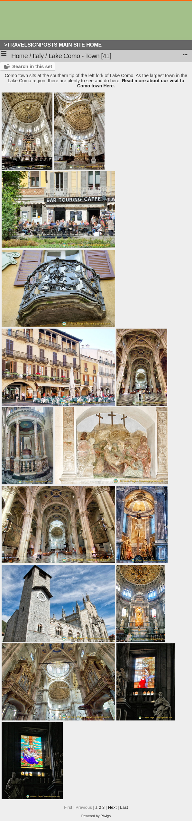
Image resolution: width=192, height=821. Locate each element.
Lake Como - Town (74, 55)
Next (112, 807)
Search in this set (32, 66)
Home (19, 55)
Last (124, 807)
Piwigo (106, 816)
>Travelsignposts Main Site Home (53, 45)
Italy (38, 55)
